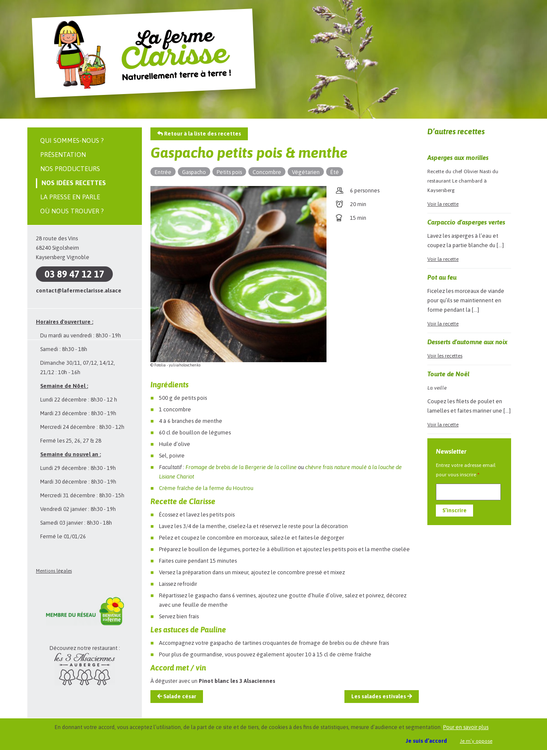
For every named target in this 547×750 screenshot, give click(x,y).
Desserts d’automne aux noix (467, 341)
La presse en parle (70, 197)
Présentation (63, 154)
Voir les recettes (444, 356)
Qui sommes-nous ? (72, 140)
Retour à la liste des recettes (199, 133)
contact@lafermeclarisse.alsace (78, 290)
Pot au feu (441, 277)
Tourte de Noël (448, 374)
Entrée (163, 172)
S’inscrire (454, 510)
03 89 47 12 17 (74, 274)
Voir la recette (443, 204)
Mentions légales (54, 570)
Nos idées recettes (73, 182)
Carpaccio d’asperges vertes (466, 222)
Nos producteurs (70, 168)
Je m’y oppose (476, 741)
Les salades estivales (381, 696)
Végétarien (306, 172)
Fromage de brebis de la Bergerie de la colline (241, 467)
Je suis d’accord (426, 741)
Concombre (267, 172)
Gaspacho (194, 172)
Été (334, 172)
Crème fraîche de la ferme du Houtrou (206, 488)
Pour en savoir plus (465, 727)
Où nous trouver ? (72, 211)
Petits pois (229, 172)
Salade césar (176, 696)
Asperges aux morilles (457, 157)
